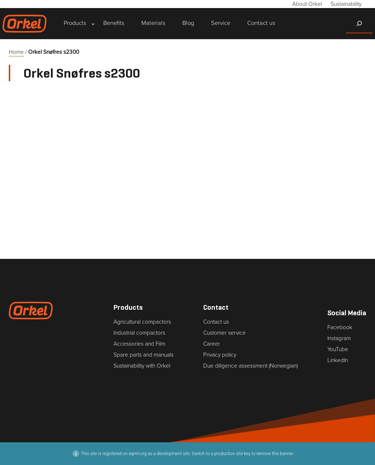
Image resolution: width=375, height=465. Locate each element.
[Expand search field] (359, 23)
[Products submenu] (75, 23)
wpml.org (137, 453)
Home (16, 52)
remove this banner (274, 453)
